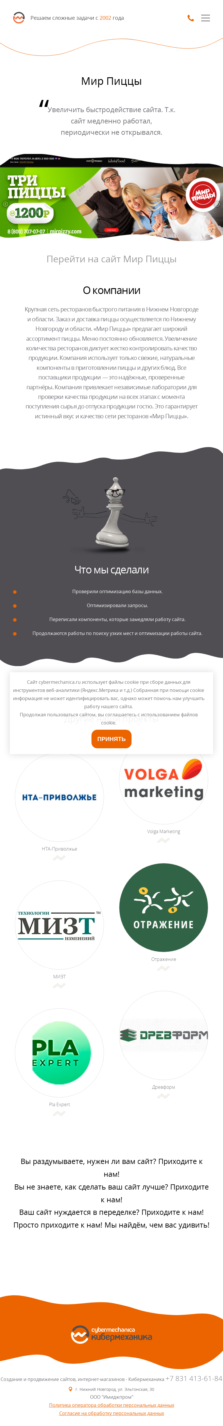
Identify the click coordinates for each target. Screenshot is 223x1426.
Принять (111, 739)
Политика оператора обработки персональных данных (111, 1405)
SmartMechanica (19, 18)
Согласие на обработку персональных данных (111, 1413)
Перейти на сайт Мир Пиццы (111, 258)
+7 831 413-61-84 (194, 1378)
